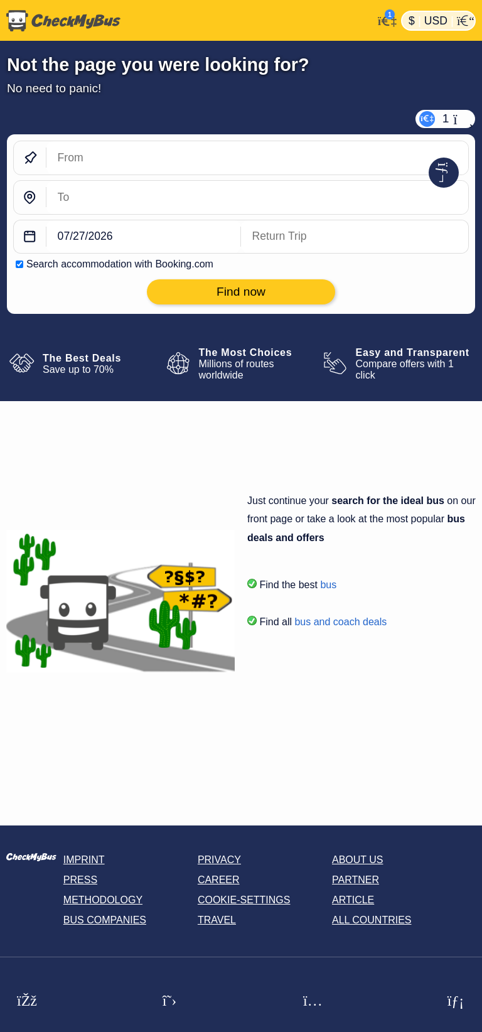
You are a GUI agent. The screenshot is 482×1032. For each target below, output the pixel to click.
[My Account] (384, 19)
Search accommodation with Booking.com (119, 264)
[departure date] (143, 237)
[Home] (186, 21)
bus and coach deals (340, 621)
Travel (217, 920)
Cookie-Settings (244, 900)
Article (353, 900)
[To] (257, 197)
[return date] (354, 237)
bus (328, 584)
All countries (372, 920)
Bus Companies (104, 920)
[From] (257, 158)
